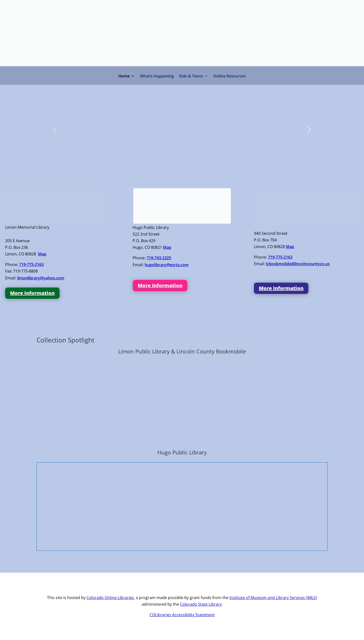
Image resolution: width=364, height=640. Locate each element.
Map (42, 254)
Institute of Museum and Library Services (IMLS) (273, 597)
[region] (182, 133)
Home (124, 76)
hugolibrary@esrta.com (166, 264)
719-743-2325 (159, 258)
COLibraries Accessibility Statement (182, 614)
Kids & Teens (191, 76)
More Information (32, 293)
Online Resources (229, 76)
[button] (55, 130)
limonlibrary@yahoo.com (40, 278)
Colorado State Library (201, 604)
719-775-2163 (31, 264)
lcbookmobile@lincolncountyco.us (298, 263)
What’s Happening (157, 76)
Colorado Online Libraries (110, 597)
